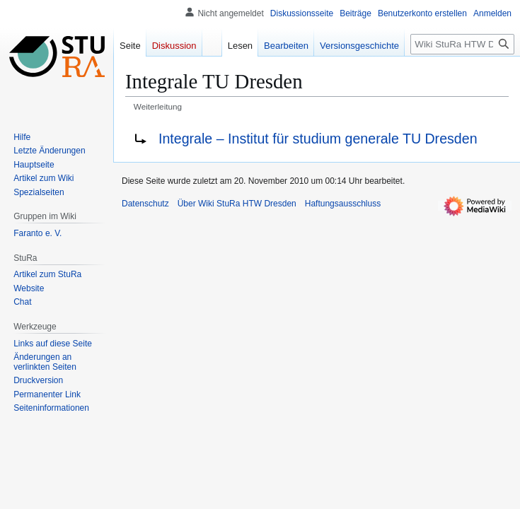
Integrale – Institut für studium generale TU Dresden (318, 138)
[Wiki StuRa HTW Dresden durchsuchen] (462, 44)
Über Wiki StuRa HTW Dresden (237, 204)
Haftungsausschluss (343, 204)
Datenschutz (145, 204)
